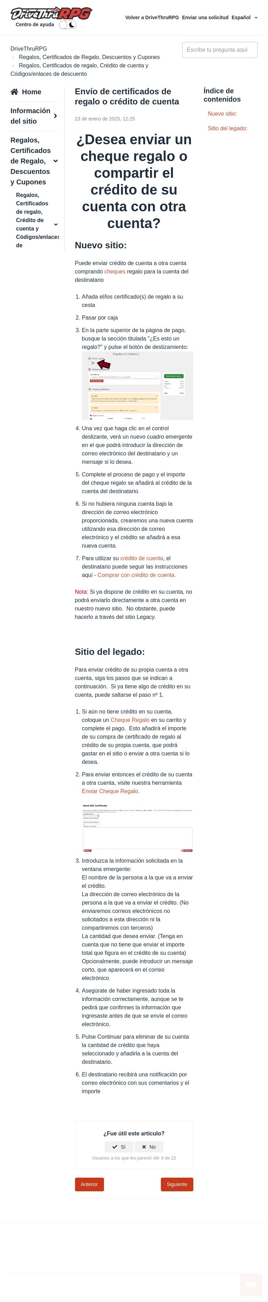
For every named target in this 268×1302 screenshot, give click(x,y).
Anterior (89, 1184)
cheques (115, 272)
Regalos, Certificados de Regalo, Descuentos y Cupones (89, 57)
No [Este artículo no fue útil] (152, 1147)
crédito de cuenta (141, 558)
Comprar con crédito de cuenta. (137, 575)
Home (32, 92)
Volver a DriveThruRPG (152, 17)
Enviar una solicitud (206, 17)
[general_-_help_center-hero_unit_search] (220, 50)
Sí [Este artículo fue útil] (123, 1147)
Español (242, 17)
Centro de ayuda (35, 24)
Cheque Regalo (130, 720)
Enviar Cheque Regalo (110, 791)
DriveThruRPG (28, 49)
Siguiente (177, 1184)
